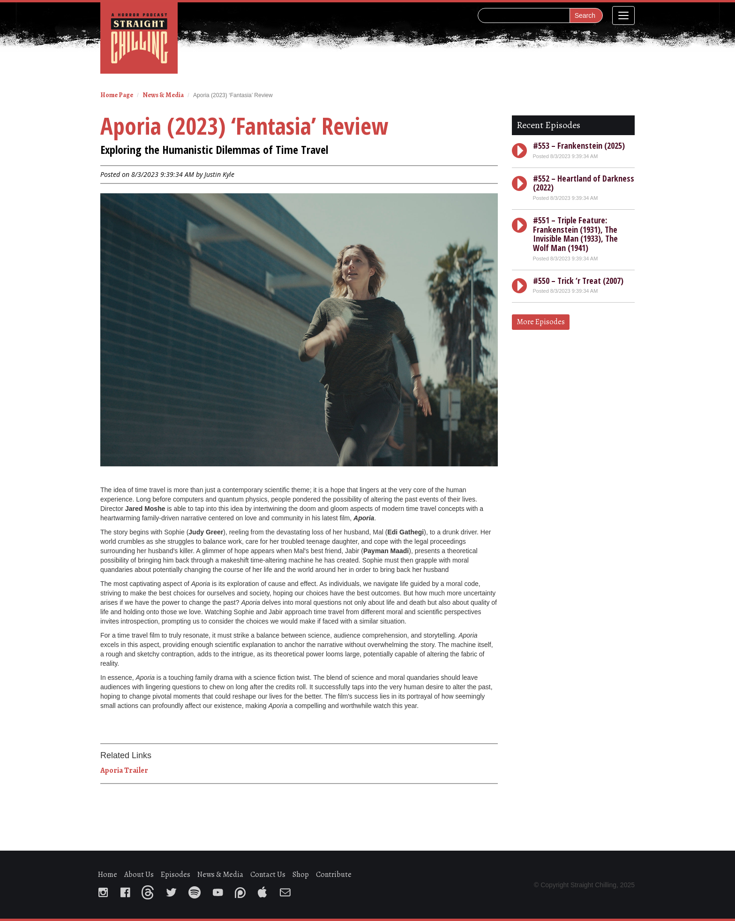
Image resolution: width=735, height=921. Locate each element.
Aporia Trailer (124, 770)
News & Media (163, 95)
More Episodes (541, 322)
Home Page (116, 95)
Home (107, 874)
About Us (139, 874)
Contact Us (267, 874)
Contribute (334, 874)
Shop (300, 874)
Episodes (175, 874)
